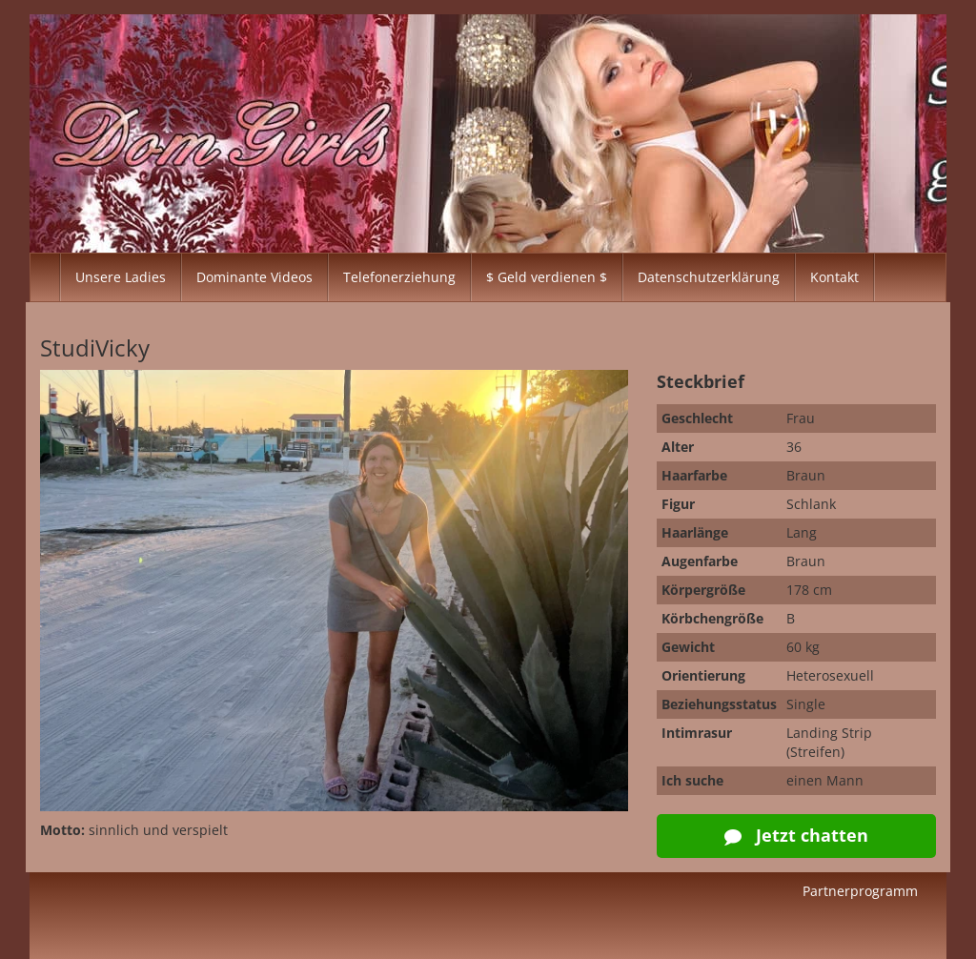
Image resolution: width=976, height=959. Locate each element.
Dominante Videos (254, 277)
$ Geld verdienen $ (546, 277)
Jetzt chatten (796, 835)
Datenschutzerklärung (709, 277)
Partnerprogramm (860, 891)
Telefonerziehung (399, 277)
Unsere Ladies (120, 277)
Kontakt (834, 277)
